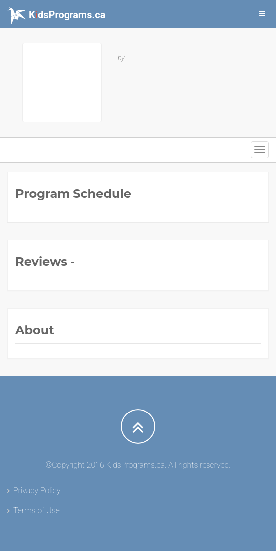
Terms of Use (36, 510)
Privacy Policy (36, 490)
